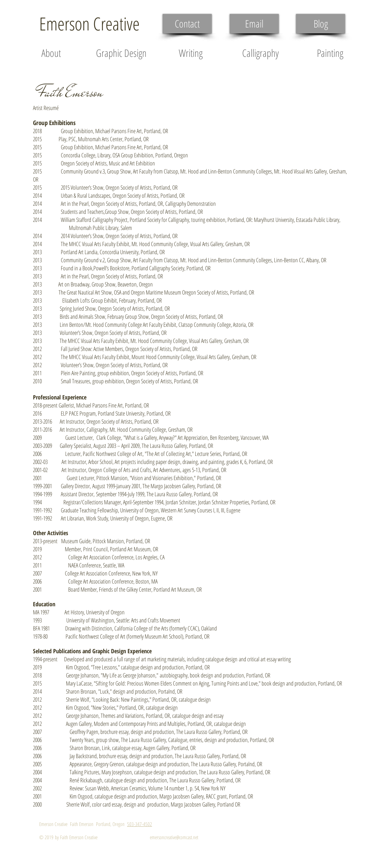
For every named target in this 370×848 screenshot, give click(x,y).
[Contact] (187, 23)
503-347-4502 (139, 823)
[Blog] (320, 23)
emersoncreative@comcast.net (174, 837)
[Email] (254, 23)
